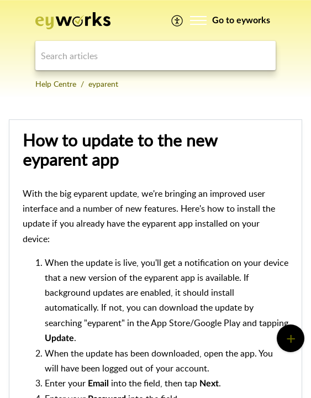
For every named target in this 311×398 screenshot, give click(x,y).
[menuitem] (177, 20)
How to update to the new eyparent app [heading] (120, 150)
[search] (155, 55)
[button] (177, 20)
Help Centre (55, 83)
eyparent (103, 83)
